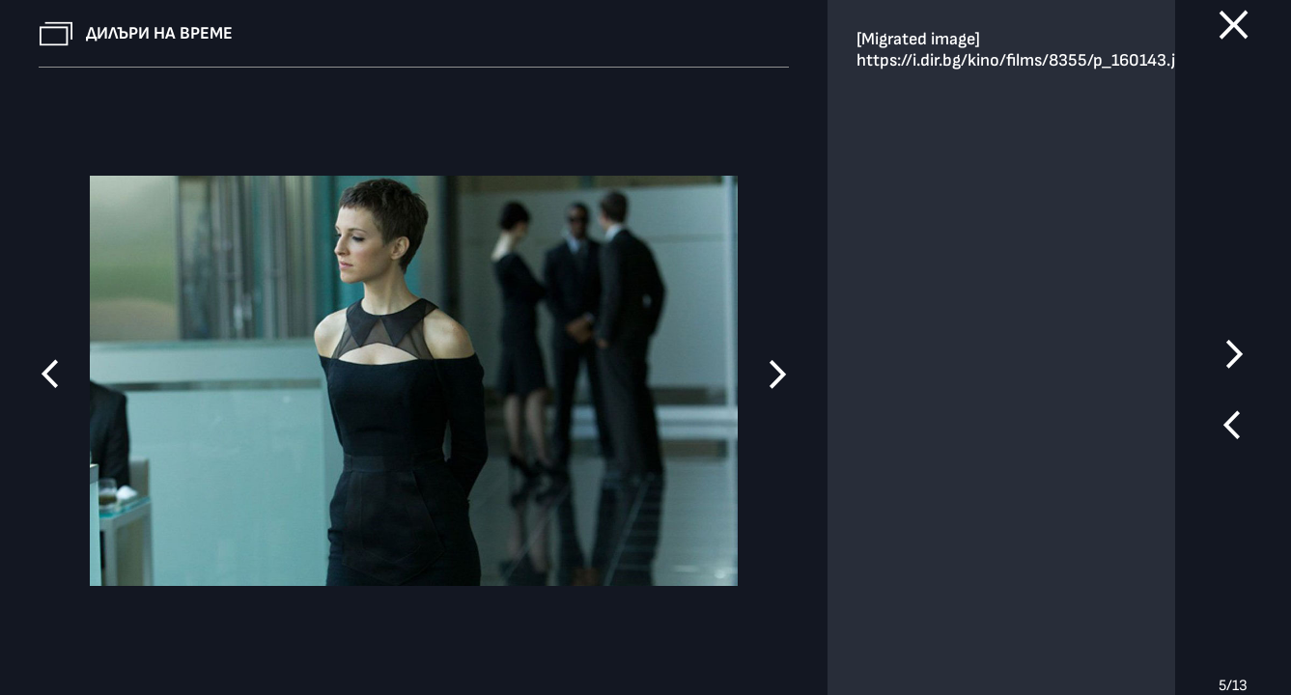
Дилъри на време (159, 33)
